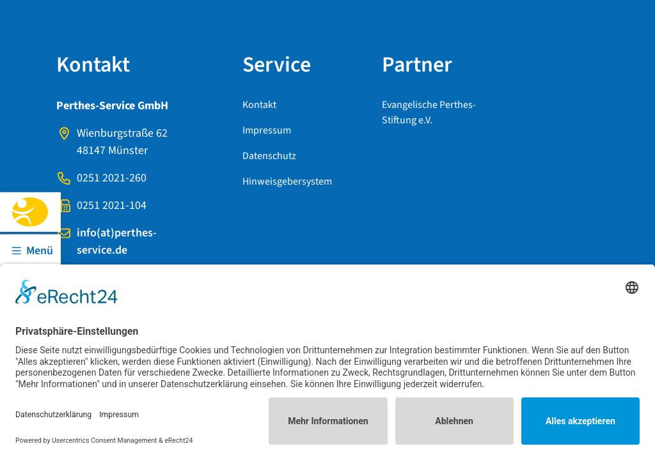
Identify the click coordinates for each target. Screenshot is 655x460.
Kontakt (259, 105)
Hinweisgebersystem (287, 181)
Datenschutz (269, 156)
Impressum (266, 130)
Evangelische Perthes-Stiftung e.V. (429, 112)
